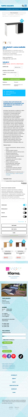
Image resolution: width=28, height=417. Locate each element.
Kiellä (14, 232)
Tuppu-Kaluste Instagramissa (8, 365)
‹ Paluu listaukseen (14, 12)
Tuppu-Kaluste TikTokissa (7, 363)
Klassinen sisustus (19, 14)
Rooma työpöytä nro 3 (20, 253)
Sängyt (14, 379)
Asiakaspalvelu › (14, 278)
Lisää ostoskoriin (14, 79)
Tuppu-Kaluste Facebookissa (8, 366)
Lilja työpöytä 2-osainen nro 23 (8, 253)
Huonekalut (14, 375)
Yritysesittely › (5, 348)
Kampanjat (14, 389)
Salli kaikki (14, 225)
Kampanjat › (4, 346)
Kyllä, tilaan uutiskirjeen (8, 339)
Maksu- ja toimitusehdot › (14, 276)
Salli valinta (14, 229)
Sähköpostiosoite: (6, 332)
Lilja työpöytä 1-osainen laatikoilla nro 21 (11, 16)
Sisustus (4, 14)
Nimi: (3, 336)
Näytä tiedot (21, 221)
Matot (14, 382)
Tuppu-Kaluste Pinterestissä (8, 368)
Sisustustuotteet (14, 385)
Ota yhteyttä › (7, 351)
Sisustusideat (11, 14)
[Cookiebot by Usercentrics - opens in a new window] (21, 183)
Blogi (14, 392)
